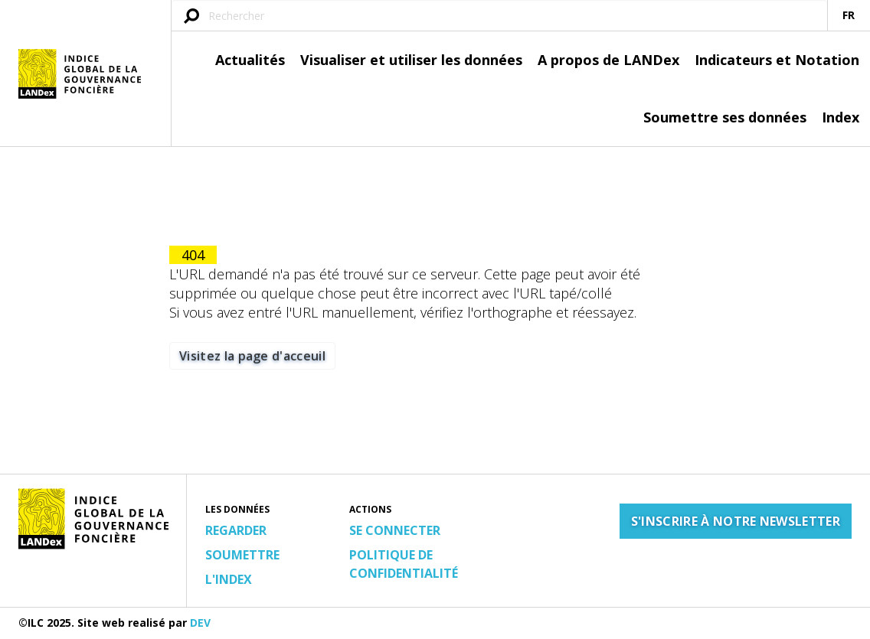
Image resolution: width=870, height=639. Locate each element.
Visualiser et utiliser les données (411, 60)
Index (840, 117)
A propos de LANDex (608, 60)
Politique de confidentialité (403, 564)
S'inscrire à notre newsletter (735, 521)
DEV (200, 622)
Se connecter (394, 530)
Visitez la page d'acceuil (252, 355)
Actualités (250, 60)
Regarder (236, 530)
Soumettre (242, 554)
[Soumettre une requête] (191, 17)
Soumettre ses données (724, 117)
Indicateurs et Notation (777, 60)
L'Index (228, 579)
